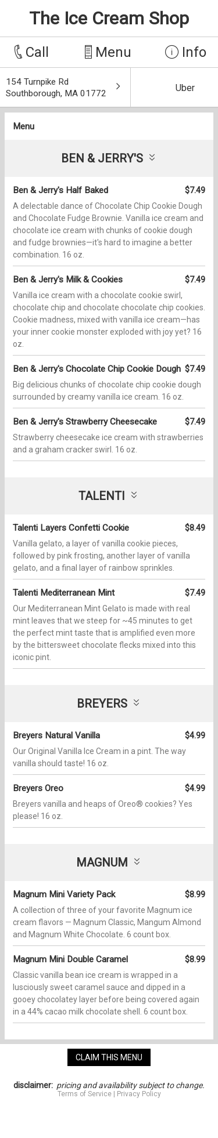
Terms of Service (85, 1094)
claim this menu (109, 1057)
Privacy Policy (139, 1094)
